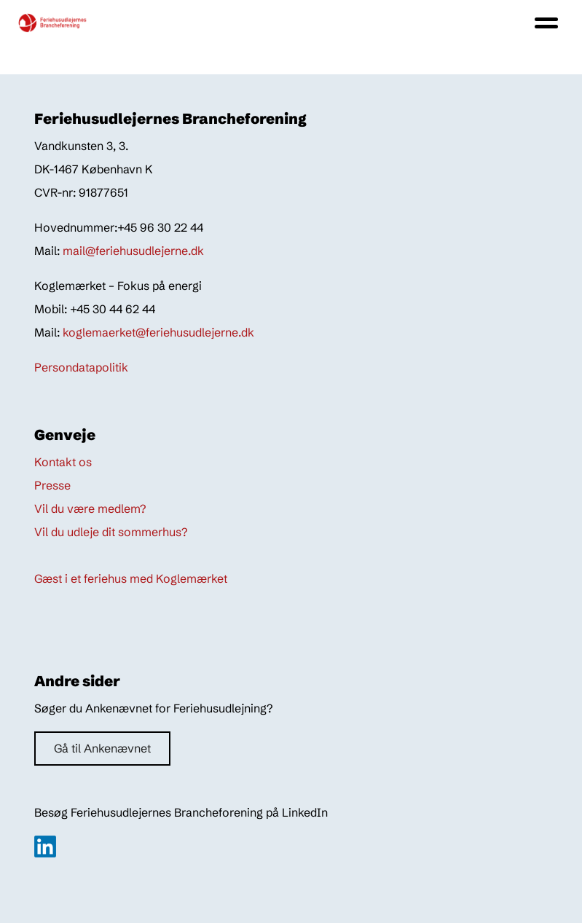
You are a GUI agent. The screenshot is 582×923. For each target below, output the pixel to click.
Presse (52, 485)
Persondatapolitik (81, 367)
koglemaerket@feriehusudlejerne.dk (158, 332)
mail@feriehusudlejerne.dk (133, 250)
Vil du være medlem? (90, 508)
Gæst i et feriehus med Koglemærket (130, 578)
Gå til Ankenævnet (102, 748)
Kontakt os (63, 462)
